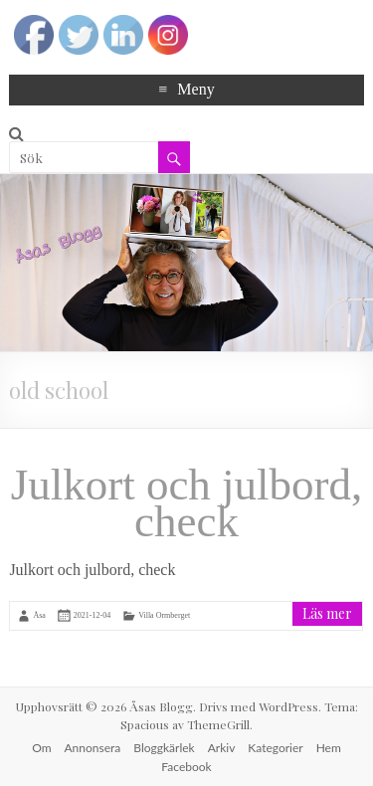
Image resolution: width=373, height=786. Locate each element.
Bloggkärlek (163, 747)
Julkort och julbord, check (187, 503)
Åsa (39, 614)
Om (41, 747)
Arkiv (222, 747)
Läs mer (327, 613)
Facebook (186, 766)
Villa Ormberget (164, 614)
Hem (328, 747)
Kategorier (275, 747)
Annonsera (93, 747)
